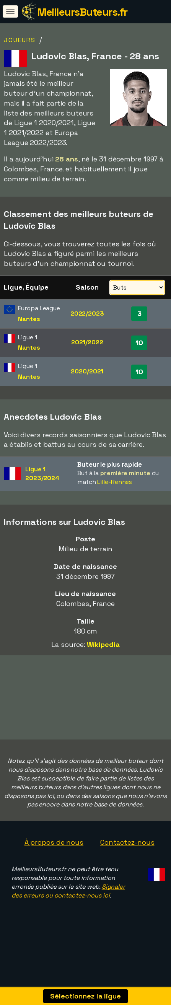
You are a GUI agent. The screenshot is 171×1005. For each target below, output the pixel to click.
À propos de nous (53, 851)
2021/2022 (87, 342)
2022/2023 (87, 313)
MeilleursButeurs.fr (82, 12)
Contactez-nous (127, 851)
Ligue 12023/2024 (42, 473)
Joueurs (20, 40)
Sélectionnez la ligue (85, 996)
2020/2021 (87, 371)
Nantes (29, 319)
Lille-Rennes (114, 482)
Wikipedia (103, 644)
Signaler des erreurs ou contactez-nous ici (68, 900)
